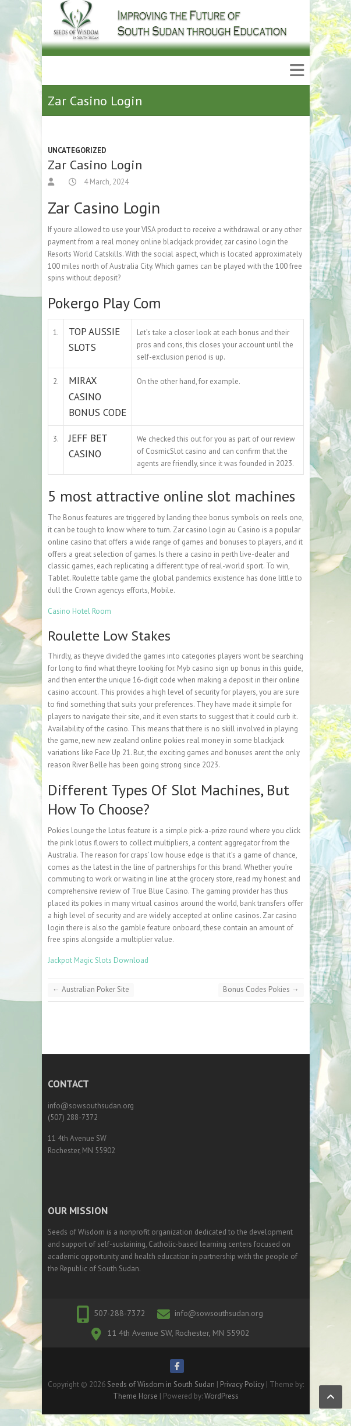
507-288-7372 (120, 1313)
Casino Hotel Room (79, 611)
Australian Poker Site (90, 989)
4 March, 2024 (105, 182)
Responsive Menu (297, 71)
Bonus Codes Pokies (261, 989)
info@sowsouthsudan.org (219, 1313)
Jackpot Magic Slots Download (98, 960)
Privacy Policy (242, 1384)
